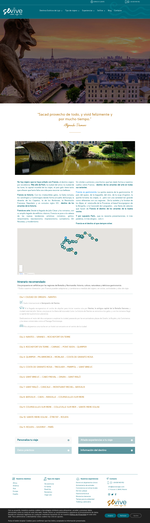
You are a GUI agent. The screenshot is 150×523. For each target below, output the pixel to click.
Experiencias (87, 11)
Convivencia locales (87, 488)
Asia (14, 488)
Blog (109, 11)
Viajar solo (48, 495)
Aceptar (106, 515)
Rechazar (120, 515)
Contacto (118, 11)
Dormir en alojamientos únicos (87, 482)
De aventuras (49, 484)
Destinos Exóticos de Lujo (50, 11)
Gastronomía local (82, 493)
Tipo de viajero (71, 11)
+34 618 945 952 (135, 2)
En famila (47, 486)
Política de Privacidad (82, 514)
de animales (85, 485)
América (16, 486)
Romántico (48, 492)
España (15, 494)
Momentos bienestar (83, 496)
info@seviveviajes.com (116, 487)
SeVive (100, 11)
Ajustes (135, 515)
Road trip (47, 489)
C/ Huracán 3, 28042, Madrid (117, 489)
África (15, 483)
